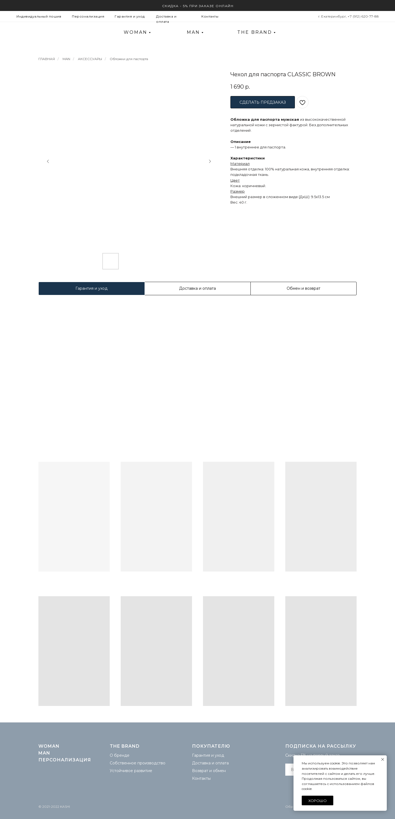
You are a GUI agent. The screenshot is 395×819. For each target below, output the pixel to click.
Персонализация (88, 16)
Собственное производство (137, 763)
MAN (193, 32)
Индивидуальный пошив (38, 16)
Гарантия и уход (130, 16)
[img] (364, 32)
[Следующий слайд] (210, 161)
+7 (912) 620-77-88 (363, 16)
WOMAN (135, 32)
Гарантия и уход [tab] (91, 288)
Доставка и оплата (210, 763)
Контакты (209, 16)
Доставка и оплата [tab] (197, 288)
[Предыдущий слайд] (48, 161)
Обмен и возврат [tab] (303, 288)
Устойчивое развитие (131, 770)
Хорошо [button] (317, 800)
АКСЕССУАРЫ (90, 59)
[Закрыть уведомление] (382, 759)
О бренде (119, 755)
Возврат (200, 770)
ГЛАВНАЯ (46, 59)
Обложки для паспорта (129, 59)
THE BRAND (254, 32)
